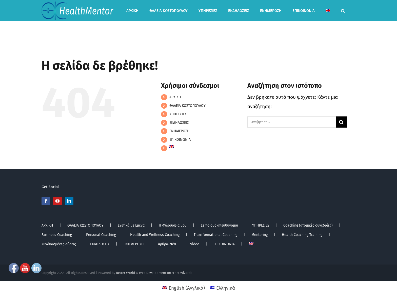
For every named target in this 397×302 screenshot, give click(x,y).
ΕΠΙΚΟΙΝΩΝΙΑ (180, 139)
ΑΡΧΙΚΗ (175, 97)
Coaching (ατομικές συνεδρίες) (308, 225)
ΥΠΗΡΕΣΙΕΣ (177, 114)
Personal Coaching (101, 235)
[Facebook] (46, 201)
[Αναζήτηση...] (291, 122)
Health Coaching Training (302, 235)
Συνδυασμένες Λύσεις (59, 244)
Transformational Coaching (215, 235)
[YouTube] (57, 201)
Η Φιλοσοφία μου (173, 225)
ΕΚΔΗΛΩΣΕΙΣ (179, 122)
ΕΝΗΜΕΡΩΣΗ (179, 131)
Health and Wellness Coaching (155, 235)
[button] (343, 10)
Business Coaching (57, 235)
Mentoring (259, 235)
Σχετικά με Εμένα (131, 225)
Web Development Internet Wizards (165, 273)
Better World (125, 273)
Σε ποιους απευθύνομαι (219, 225)
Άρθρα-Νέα (167, 244)
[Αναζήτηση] (341, 122)
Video (194, 244)
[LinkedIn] (69, 201)
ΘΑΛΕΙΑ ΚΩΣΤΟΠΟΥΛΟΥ (187, 106)
